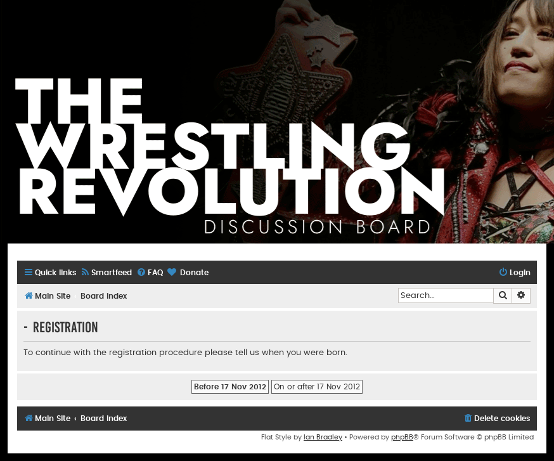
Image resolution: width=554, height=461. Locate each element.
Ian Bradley (323, 437)
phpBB (402, 437)
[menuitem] (106, 273)
